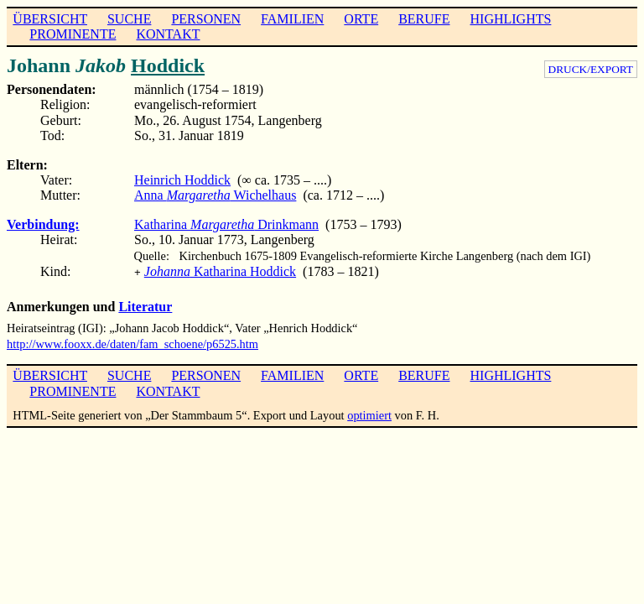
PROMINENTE (72, 34)
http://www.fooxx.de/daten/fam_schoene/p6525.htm (132, 342)
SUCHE (129, 19)
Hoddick (168, 65)
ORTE (361, 19)
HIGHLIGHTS (511, 19)
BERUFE (423, 19)
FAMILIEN (292, 19)
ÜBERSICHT (50, 19)
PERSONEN (206, 19)
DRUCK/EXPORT (590, 69)
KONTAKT (168, 34)
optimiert (369, 413)
